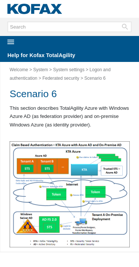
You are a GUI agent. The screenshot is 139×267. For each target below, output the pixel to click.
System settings (69, 69)
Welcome (19, 69)
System (40, 69)
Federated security (60, 78)
